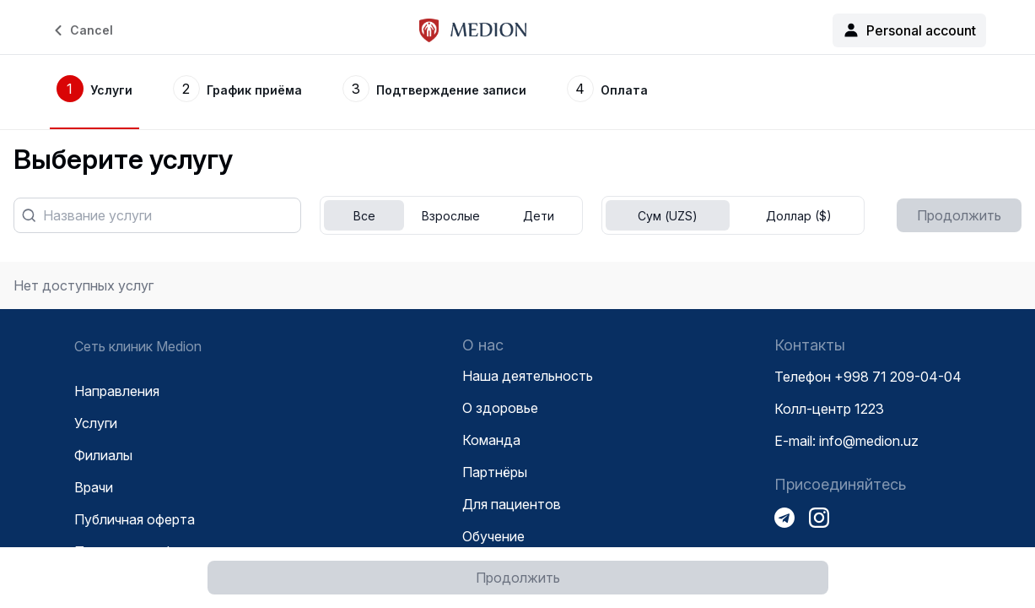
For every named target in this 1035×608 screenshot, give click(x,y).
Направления (116, 391)
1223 (869, 408)
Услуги (95, 423)
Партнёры (494, 472)
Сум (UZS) (668, 216)
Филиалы (103, 455)
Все (364, 216)
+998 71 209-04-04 (898, 376)
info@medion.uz (869, 440)
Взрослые (451, 216)
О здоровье (500, 407)
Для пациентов (511, 504)
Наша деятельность (527, 375)
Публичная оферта (134, 519)
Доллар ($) (799, 216)
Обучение (493, 536)
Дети (538, 216)
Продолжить (518, 577)
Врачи (93, 487)
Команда (491, 440)
